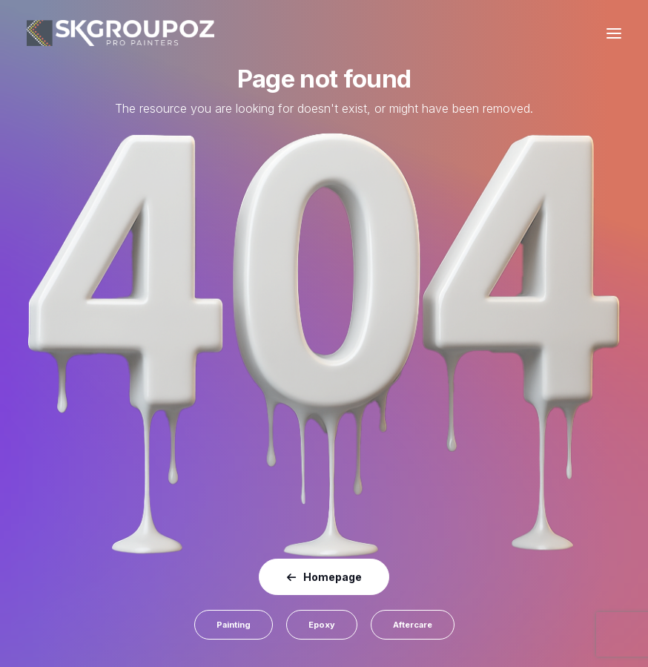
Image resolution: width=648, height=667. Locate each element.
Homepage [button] (324, 577)
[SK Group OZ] (120, 33)
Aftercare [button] (412, 625)
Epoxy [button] (321, 625)
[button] (614, 33)
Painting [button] (233, 625)
